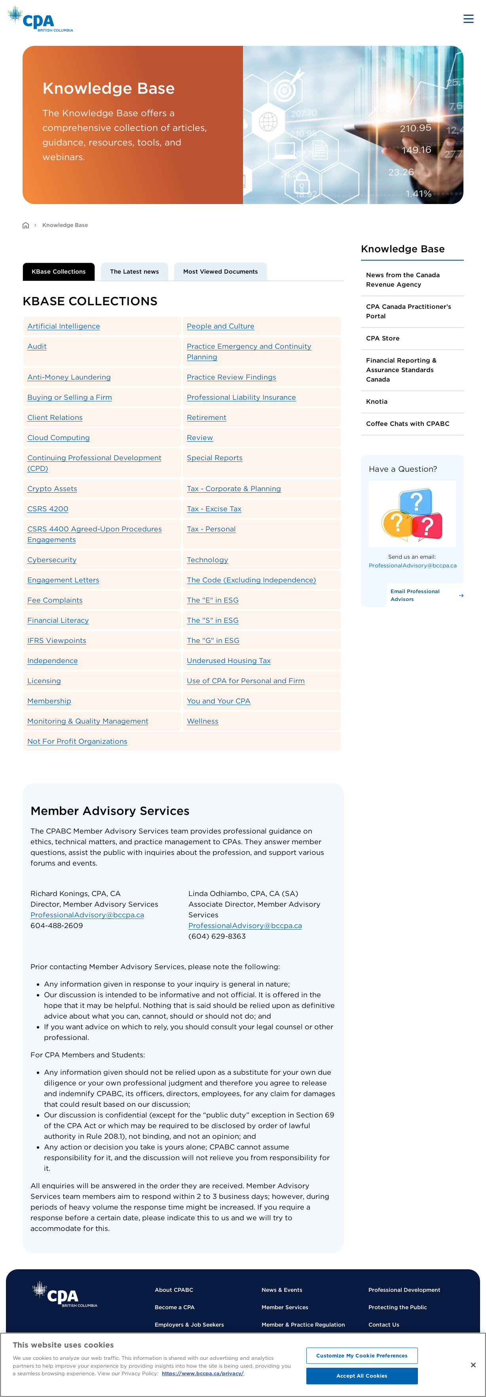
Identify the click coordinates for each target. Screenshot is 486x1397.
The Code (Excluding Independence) (251, 580)
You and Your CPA (219, 701)
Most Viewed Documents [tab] (220, 271)
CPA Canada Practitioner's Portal (408, 311)
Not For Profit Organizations (77, 741)
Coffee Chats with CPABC (408, 423)
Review (200, 437)
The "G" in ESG (213, 640)
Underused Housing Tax (229, 660)
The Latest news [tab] (134, 271)
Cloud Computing (58, 437)
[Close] (473, 1365)
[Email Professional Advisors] (425, 595)
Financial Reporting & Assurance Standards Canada (401, 370)
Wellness (202, 721)
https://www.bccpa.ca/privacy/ (203, 1373)
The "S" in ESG (213, 620)
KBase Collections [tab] (59, 271)
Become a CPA (175, 1307)
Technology (207, 560)
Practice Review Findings (231, 377)
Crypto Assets (52, 488)
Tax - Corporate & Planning (234, 488)
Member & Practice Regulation (303, 1324)
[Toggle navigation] (468, 18)
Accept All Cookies (361, 1376)
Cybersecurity (52, 560)
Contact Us (383, 1324)
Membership (49, 701)
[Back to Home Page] (40, 19)
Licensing (44, 681)
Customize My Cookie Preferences (362, 1356)
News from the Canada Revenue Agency (403, 279)
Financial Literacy (58, 620)
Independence (52, 660)
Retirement (206, 417)
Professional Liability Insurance (241, 397)
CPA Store (383, 338)
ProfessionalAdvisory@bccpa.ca (87, 915)
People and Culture (220, 326)
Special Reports (215, 458)
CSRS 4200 (47, 509)
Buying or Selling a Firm (69, 397)
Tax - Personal (211, 529)
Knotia (376, 401)
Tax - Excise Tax (214, 509)
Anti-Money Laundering (69, 377)
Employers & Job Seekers (189, 1324)
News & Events (282, 1290)
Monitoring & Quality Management (87, 721)
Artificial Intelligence (63, 326)
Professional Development (404, 1290)
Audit (37, 346)
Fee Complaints (55, 600)
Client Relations (55, 417)
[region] (243, 1365)
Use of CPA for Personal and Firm (246, 681)
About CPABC (174, 1290)
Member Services (285, 1307)
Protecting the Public (397, 1307)
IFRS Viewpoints (56, 640)
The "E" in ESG (213, 600)
